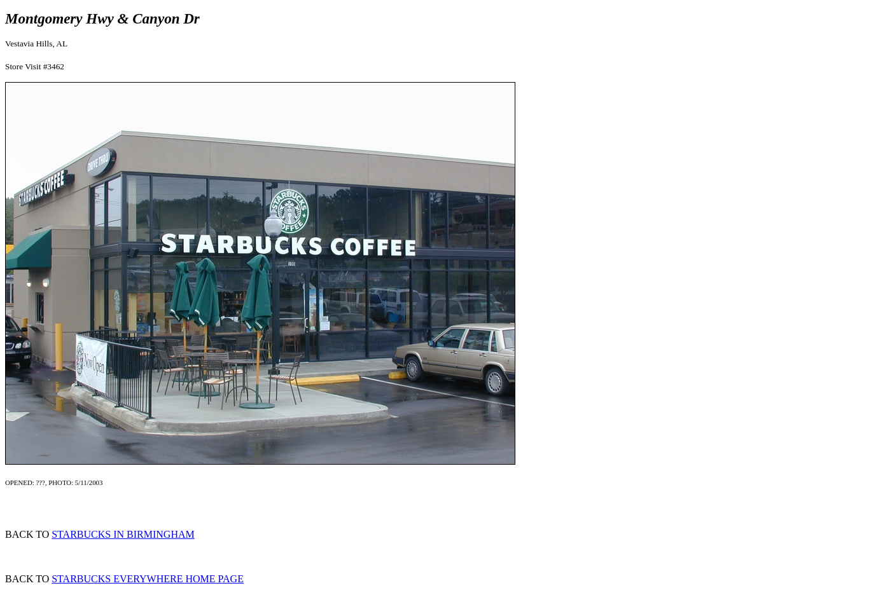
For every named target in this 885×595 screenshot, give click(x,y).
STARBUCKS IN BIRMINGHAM (123, 534)
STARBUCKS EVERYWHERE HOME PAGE (148, 578)
